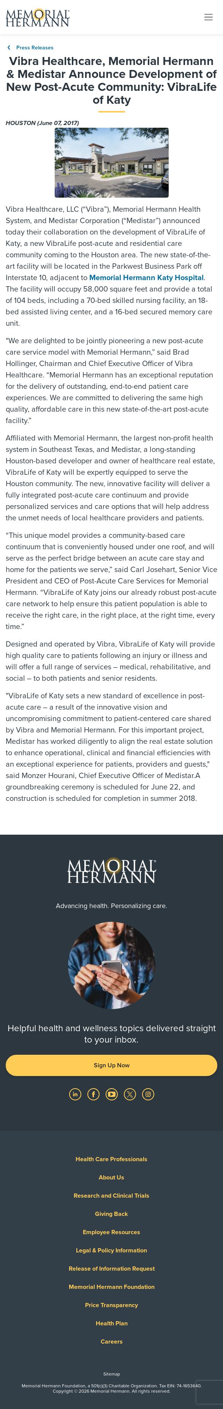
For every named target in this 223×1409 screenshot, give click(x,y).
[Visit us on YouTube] (112, 1094)
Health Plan (112, 1323)
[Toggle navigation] (208, 16)
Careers (112, 1342)
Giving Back (111, 1214)
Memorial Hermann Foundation (112, 1287)
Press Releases (30, 47)
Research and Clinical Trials (111, 1196)
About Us (111, 1177)
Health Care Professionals (111, 1159)
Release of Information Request (112, 1269)
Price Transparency (111, 1305)
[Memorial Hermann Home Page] (38, 17)
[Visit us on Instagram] (148, 1094)
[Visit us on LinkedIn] (76, 1094)
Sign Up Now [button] (112, 1065)
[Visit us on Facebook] (94, 1094)
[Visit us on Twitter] (131, 1094)
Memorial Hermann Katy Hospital (146, 277)
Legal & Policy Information (111, 1250)
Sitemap (111, 1374)
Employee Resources (111, 1232)
